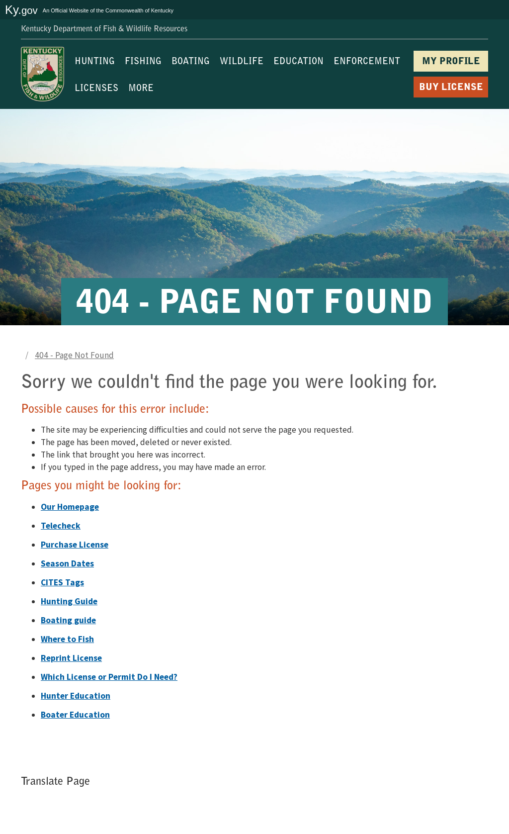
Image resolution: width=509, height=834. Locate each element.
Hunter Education (75, 695)
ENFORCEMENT (367, 62)
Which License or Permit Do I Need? (109, 676)
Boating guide (68, 620)
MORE (141, 89)
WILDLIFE (241, 62)
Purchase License (74, 544)
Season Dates (67, 563)
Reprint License (71, 657)
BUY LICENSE (451, 88)
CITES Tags (62, 582)
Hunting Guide (69, 601)
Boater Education (75, 714)
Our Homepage (70, 506)
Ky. (21, 9)
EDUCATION (298, 62)
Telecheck (61, 525)
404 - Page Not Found (74, 355)
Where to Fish (67, 639)
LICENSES (96, 89)
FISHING (143, 62)
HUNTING (95, 62)
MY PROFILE (451, 62)
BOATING (190, 62)
